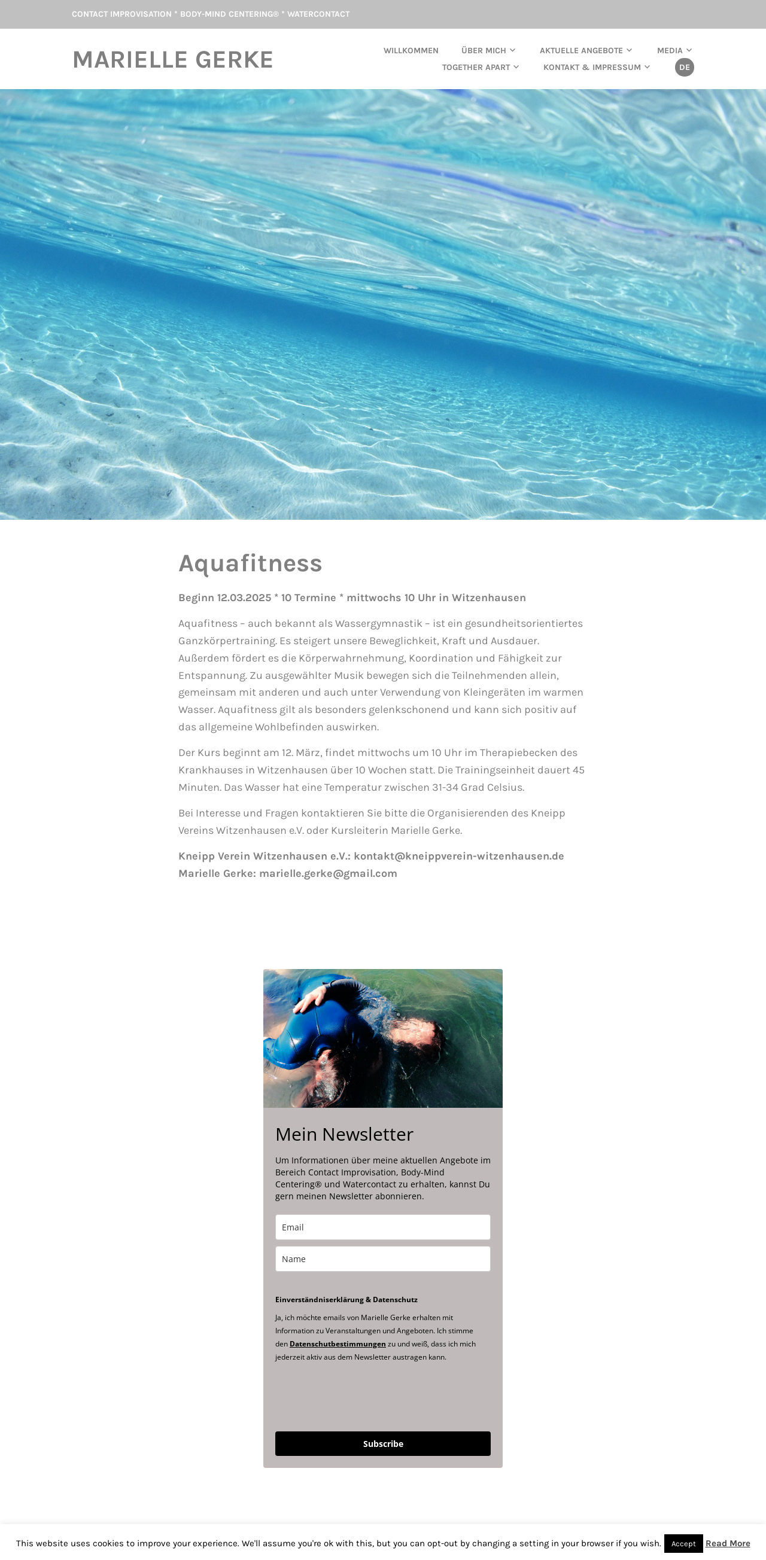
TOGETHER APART (476, 67)
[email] (383, 1227)
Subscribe (383, 1443)
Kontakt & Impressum (592, 67)
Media (670, 50)
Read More (728, 1543)
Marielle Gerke (173, 59)
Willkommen (411, 50)
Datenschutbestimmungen (338, 1344)
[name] (383, 1259)
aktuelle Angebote (581, 50)
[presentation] (366, 1396)
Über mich (483, 50)
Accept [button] (683, 1543)
